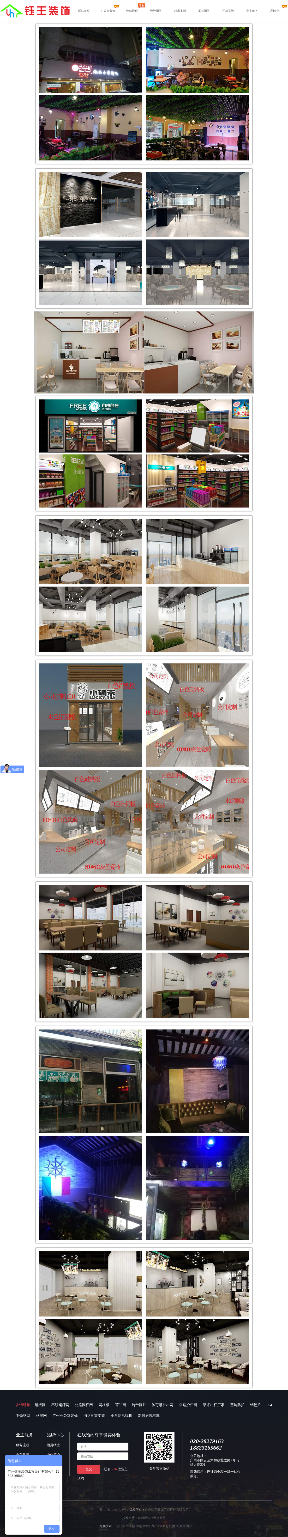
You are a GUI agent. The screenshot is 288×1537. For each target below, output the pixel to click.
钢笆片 (255, 1405)
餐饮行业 (149, 1526)
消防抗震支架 (94, 1416)
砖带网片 (139, 1405)
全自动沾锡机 (121, 1416)
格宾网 (41, 1416)
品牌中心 (276, 10)
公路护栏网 (188, 1405)
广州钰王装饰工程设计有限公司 (167, 1510)
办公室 (120, 1526)
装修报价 (132, 10)
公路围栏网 (84, 1405)
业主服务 (252, 10)
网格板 (104, 1405)
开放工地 (228, 10)
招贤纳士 (53, 1445)
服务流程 (22, 1445)
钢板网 (40, 1405)
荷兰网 (120, 1405)
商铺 (139, 1526)
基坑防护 (237, 1405)
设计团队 (156, 10)
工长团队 (204, 10)
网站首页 (84, 10)
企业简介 (53, 1455)
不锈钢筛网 (60, 1405)
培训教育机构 (165, 1526)
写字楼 (130, 1526)
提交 (89, 1469)
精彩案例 (180, 10)
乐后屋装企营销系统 (152, 1518)
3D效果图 (182, 1526)
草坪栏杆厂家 (213, 1405)
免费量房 (22, 1455)
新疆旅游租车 (149, 1416)
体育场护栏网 (162, 1405)
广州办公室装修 (65, 1416)
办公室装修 (108, 10)
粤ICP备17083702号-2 (114, 1510)
